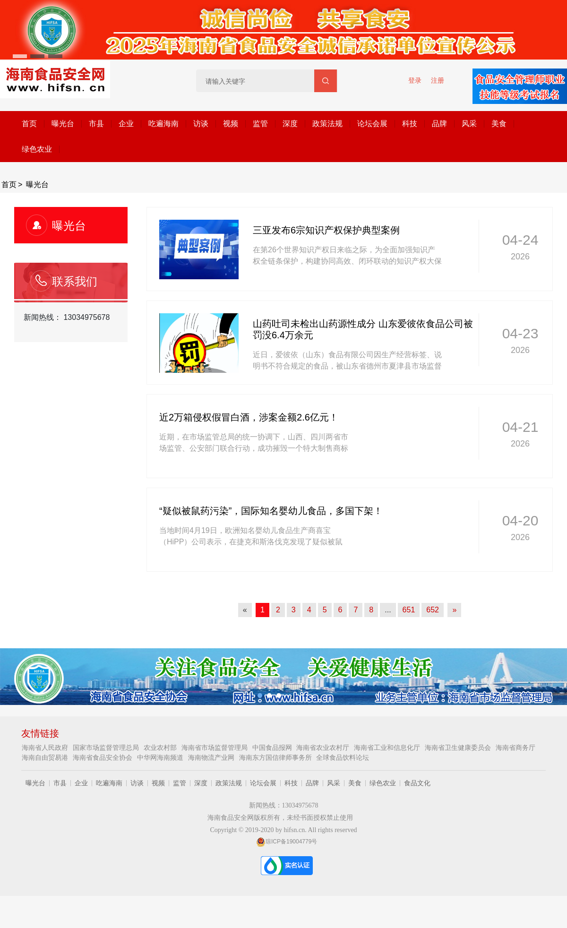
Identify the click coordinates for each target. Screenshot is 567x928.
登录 (414, 80)
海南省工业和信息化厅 (388, 747)
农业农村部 (161, 747)
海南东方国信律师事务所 (276, 757)
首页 (29, 124)
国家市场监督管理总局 (107, 747)
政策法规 (327, 124)
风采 (469, 124)
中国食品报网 (273, 747)
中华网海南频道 (161, 757)
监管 (260, 124)
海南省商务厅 (515, 747)
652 (432, 610)
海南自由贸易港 (46, 757)
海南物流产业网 (212, 757)
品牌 (439, 124)
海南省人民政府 (46, 747)
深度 (290, 124)
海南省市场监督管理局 (215, 747)
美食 (499, 124)
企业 (126, 124)
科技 (409, 124)
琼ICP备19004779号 (286, 841)
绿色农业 (37, 149)
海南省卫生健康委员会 (459, 747)
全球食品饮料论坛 (342, 757)
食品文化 (417, 783)
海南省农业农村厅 (323, 747)
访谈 (200, 124)
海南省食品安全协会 (103, 757)
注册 (437, 80)
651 (409, 610)
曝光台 (63, 124)
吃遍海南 (163, 124)
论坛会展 (372, 124)
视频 (230, 124)
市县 (96, 124)
